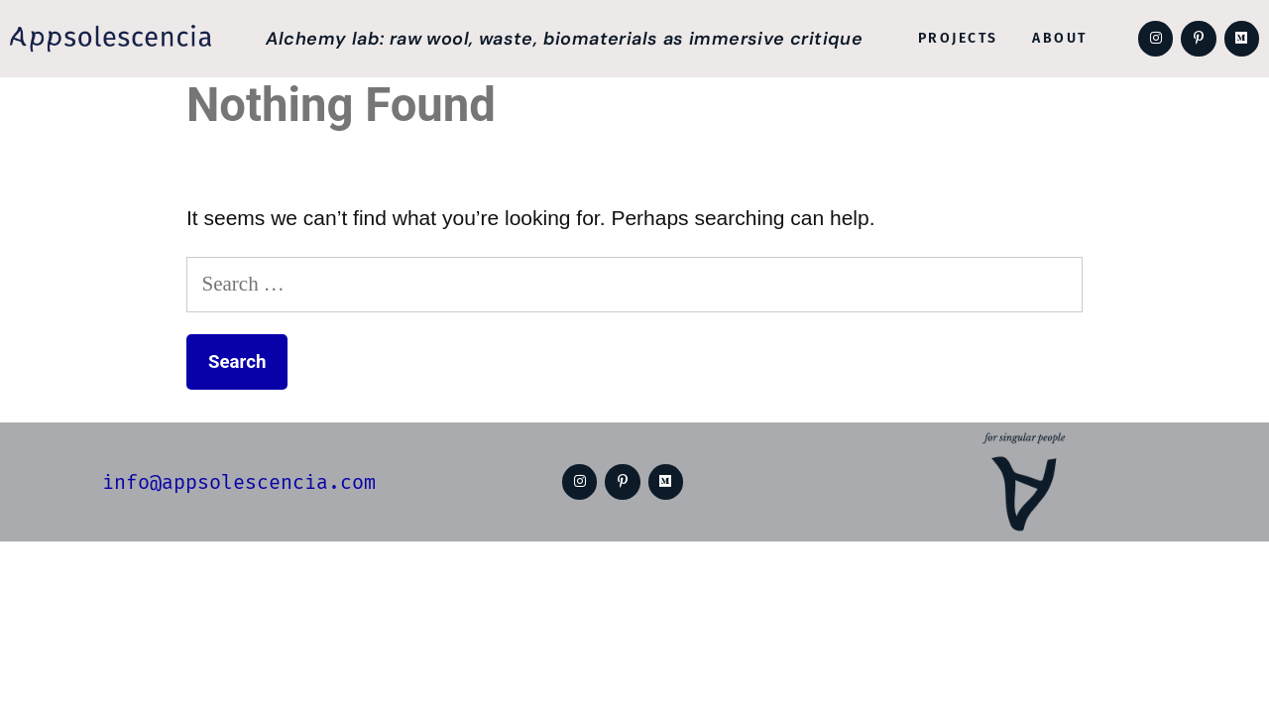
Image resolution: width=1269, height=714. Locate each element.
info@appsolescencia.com (238, 482)
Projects (957, 38)
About (1057, 38)
